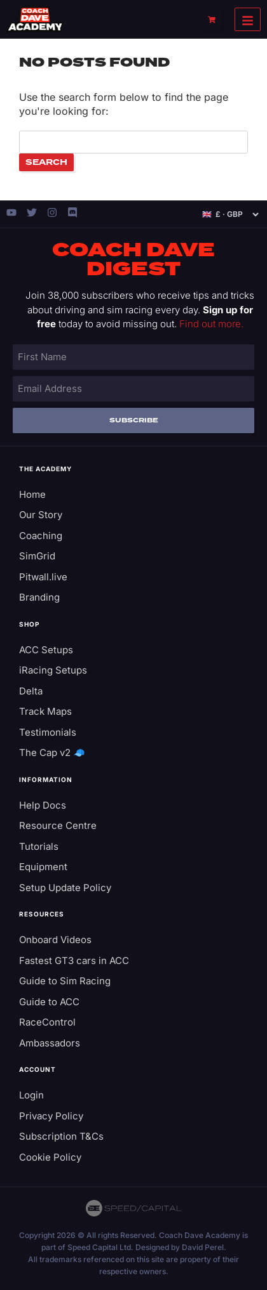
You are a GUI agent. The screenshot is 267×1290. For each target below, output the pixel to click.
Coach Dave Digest (133, 260)
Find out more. (211, 324)
